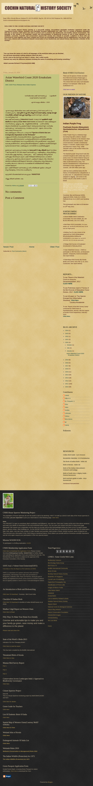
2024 (67, 330)
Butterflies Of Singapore (55, 576)
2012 (67, 381)
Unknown (68, 413)
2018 (67, 363)
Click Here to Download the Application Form (17, 551)
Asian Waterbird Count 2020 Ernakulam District (75, 354)
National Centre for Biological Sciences (60, 607)
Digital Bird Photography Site (57, 582)
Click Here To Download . (11, 594)
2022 (67, 336)
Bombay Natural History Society (58, 574)
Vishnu (67, 416)
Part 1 (5, 666)
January (69, 351)
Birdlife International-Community (58, 568)
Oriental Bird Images (54, 615)
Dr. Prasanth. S (69, 401)
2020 (67, 342)
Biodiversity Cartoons (54, 560)
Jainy (66, 407)
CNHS (67, 395)
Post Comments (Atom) (19, 251)
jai (65, 422)
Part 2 (5, 670)
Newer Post (8, 247)
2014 (67, 375)
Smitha (67, 410)
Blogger (50, 782)
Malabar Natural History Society (58, 601)
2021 (67, 339)
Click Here (74, 300)
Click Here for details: (9, 701)
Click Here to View (8, 658)
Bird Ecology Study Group (56, 563)
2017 (67, 366)
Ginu (66, 404)
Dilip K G (68, 398)
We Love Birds (52, 620)
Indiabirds (51, 593)
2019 (67, 360)
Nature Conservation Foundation (58, 612)
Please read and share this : (11, 630)
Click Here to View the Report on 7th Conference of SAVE (19, 569)
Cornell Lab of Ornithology (56, 579)
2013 (67, 378)
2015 (67, 372)
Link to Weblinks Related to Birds (58, 598)
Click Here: (55, 517)
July (68, 348)
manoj (67, 425)
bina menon (68, 419)
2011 (67, 384)
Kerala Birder (52, 596)
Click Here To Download (10, 602)
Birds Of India (52, 571)
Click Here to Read (9, 612)
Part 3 (5, 674)
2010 (67, 387)
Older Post (54, 247)
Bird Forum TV (52, 565)
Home (31, 247)
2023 (67, 333)
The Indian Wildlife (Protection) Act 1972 (16, 759)
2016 (67, 369)
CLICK (29, 543)
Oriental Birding (53, 618)
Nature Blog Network (54, 609)
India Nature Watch (54, 590)
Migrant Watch (52, 604)
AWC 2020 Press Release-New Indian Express (20, 85)
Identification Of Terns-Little (56, 585)
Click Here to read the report (11, 646)
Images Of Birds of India (55, 587)
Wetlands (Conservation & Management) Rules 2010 (20, 751)
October (69, 345)
